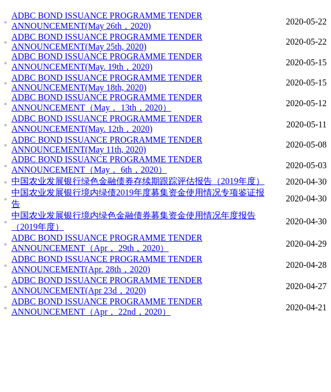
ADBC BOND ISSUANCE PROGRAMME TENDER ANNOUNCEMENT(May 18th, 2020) (106, 82)
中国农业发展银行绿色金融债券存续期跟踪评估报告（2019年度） (137, 181)
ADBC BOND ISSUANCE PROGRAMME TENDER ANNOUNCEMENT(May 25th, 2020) (106, 41)
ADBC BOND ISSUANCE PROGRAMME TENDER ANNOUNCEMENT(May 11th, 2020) (106, 144)
